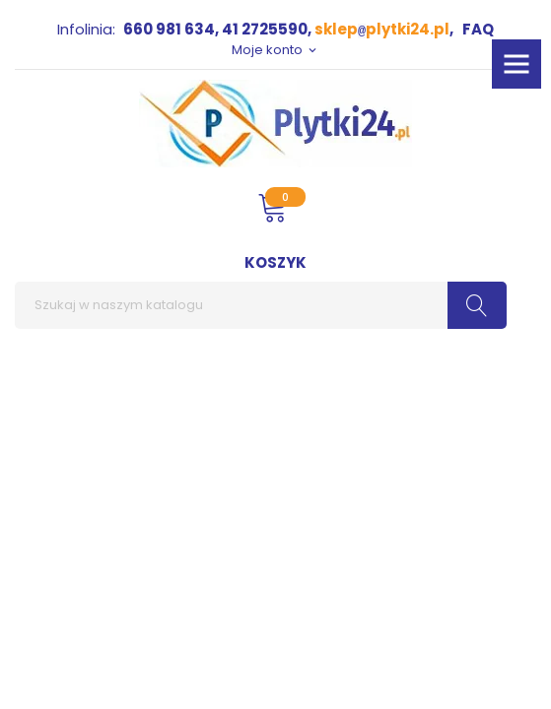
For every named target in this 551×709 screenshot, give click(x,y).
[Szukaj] (261, 305)
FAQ (478, 29)
